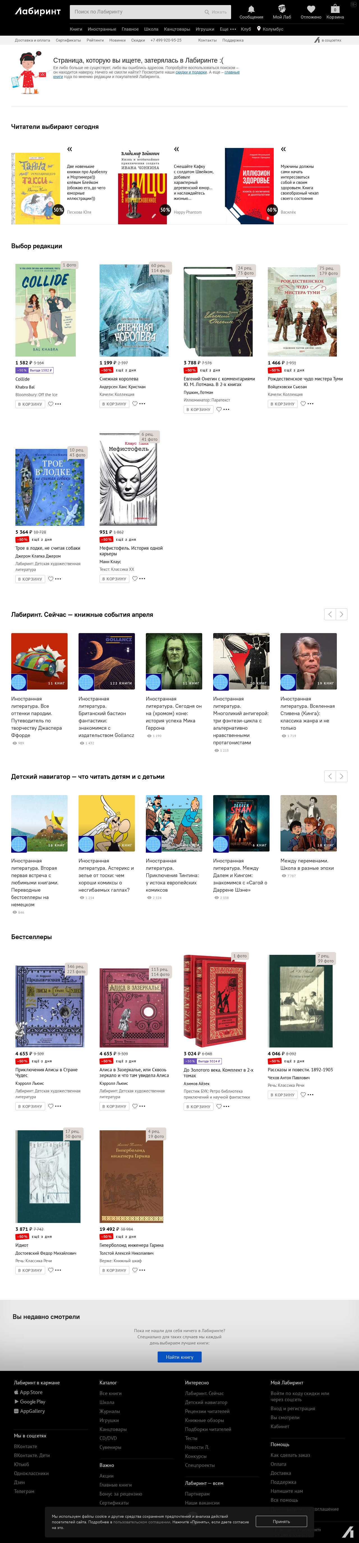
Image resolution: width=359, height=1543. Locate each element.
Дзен (19, 1482)
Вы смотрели (285, 1417)
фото (69, 264)
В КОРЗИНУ (30, 404)
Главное (130, 29)
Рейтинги (95, 40)
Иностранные (102, 29)
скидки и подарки (191, 72)
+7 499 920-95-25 (166, 40)
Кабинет (280, 1426)
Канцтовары (177, 29)
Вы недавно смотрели (46, 1316)
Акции (107, 1476)
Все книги (111, 1393)
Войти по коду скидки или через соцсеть (300, 1396)
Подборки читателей (208, 1429)
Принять (281, 1521)
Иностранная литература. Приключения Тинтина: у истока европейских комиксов (172, 875)
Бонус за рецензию (121, 1493)
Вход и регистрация (293, 1408)
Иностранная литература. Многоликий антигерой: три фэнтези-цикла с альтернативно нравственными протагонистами (241, 721)
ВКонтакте (25, 1446)
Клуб (246, 29)
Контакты (207, 40)
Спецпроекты (200, 1465)
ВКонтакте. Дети (32, 1455)
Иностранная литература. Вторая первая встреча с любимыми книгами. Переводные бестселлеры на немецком (35, 883)
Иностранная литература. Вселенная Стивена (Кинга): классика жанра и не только (307, 713)
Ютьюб (21, 1464)
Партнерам (197, 1493)
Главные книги (116, 1485)
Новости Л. (197, 1447)
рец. (158, 265)
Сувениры (110, 1447)
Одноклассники (31, 1473)
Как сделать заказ (290, 1455)
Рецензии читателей (207, 1411)
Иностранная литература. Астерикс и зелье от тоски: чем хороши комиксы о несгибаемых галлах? (106, 875)
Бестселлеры (31, 936)
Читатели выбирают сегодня (55, 126)
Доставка (281, 1473)
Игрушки (205, 29)
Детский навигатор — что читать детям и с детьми (88, 776)
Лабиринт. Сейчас (204, 1393)
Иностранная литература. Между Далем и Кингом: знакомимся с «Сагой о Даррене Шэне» (240, 875)
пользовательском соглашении (141, 1521)
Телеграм (24, 1491)
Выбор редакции (36, 245)
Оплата (278, 1464)
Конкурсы (196, 1456)
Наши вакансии (202, 1502)
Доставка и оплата (32, 40)
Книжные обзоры (204, 1420)
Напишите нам (287, 1491)
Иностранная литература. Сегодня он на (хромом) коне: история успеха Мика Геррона (174, 713)
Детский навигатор (206, 1402)
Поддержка (233, 40)
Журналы (110, 1411)
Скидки (138, 40)
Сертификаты (68, 40)
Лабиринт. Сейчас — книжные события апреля (82, 614)
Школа (151, 29)
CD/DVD (108, 1438)
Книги (76, 29)
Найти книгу (179, 1357)
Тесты (191, 1438)
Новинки (117, 40)
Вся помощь (284, 1500)
